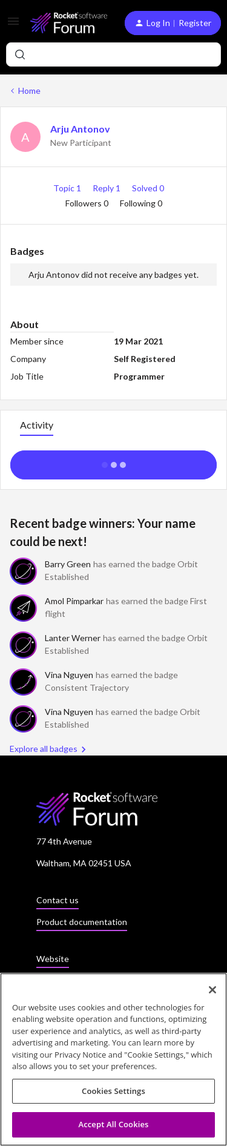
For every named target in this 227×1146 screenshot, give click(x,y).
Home (29, 90)
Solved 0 (148, 188)
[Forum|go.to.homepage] (67, 22)
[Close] (212, 993)
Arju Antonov (80, 128)
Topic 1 (68, 188)
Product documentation (81, 922)
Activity (36, 424)
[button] (13, 25)
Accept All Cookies (113, 1128)
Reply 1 (107, 188)
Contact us (57, 900)
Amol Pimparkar (74, 601)
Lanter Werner (72, 638)
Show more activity (113, 461)
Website (52, 958)
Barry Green (68, 564)
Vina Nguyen (69, 675)
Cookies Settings (113, 1094)
